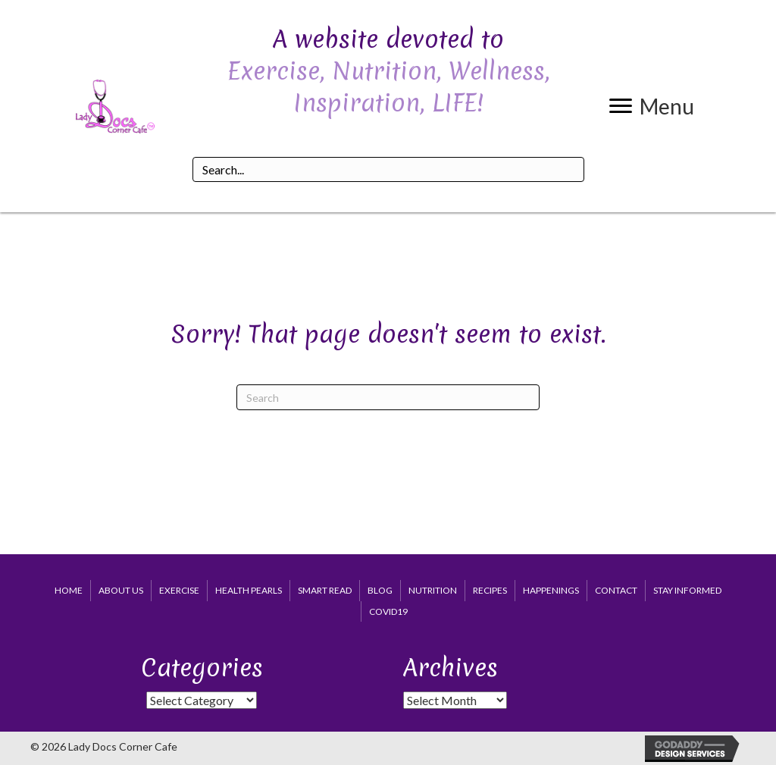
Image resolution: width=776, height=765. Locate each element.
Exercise (179, 590)
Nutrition (432, 590)
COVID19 (388, 611)
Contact (616, 590)
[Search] (388, 397)
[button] (651, 106)
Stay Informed (687, 590)
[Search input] (388, 169)
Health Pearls (248, 590)
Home (69, 590)
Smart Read (325, 590)
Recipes (490, 590)
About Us (121, 590)
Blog (380, 590)
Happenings (551, 590)
